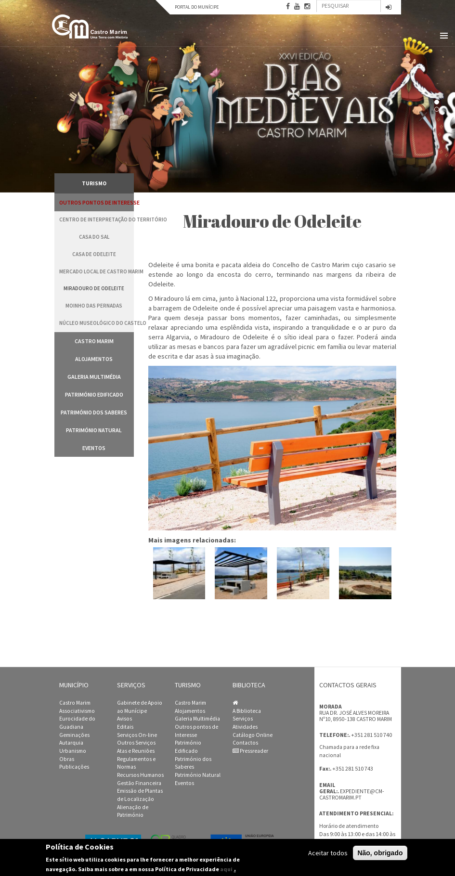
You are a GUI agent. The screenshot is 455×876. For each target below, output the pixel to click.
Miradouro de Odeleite (94, 288)
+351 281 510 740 (371, 734)
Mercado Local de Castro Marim (96, 271)
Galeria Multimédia (94, 376)
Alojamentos (94, 358)
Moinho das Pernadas (93, 305)
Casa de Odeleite (94, 254)
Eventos (93, 447)
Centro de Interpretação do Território (96, 219)
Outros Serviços (136, 742)
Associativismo (77, 711)
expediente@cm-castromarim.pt (351, 794)
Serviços (243, 718)
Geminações (74, 735)
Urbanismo (72, 750)
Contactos (245, 742)
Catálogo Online (253, 735)
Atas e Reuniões (136, 750)
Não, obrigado (380, 853)
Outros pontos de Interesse (96, 202)
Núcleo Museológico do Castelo (96, 323)
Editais (125, 726)
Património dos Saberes (94, 412)
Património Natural (94, 430)
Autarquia (71, 742)
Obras (66, 759)
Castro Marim (94, 341)
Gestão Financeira (139, 783)
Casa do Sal (94, 236)
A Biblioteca (247, 711)
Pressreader (250, 750)
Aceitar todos (328, 853)
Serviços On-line (137, 735)
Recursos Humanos (140, 775)
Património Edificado (94, 394)
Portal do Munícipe (197, 7)
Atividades (245, 726)
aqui (226, 869)
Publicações (74, 766)
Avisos (124, 718)
